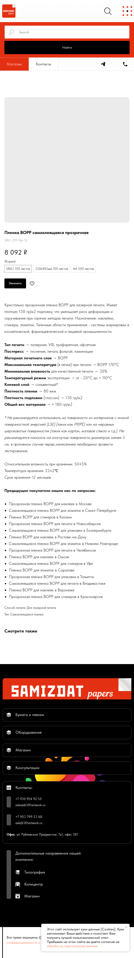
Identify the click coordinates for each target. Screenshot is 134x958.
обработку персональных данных (72, 946)
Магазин (32, 896)
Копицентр (33, 884)
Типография (34, 872)
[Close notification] (126, 927)
